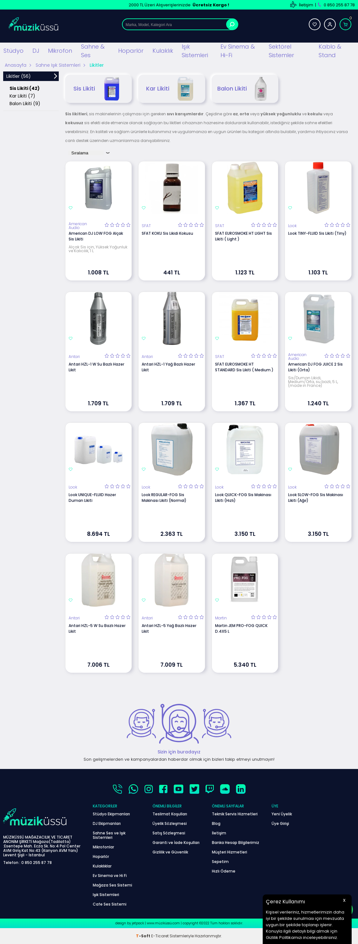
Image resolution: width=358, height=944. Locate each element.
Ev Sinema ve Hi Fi (110, 875)
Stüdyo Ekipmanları (111, 814)
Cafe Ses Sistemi (109, 904)
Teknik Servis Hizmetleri (235, 814)
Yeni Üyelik (282, 814)
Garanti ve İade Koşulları (175, 842)
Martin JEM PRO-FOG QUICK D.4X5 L (241, 628)
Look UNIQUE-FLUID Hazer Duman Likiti (92, 497)
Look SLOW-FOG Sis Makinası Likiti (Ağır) (315, 497)
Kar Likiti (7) (22, 96)
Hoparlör (131, 51)
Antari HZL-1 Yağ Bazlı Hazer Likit (168, 367)
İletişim (306, 5)
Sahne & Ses (93, 51)
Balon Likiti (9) (25, 103)
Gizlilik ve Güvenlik (170, 852)
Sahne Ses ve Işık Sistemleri (109, 835)
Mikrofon (60, 51)
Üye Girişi (280, 823)
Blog (216, 823)
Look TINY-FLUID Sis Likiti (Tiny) (317, 233)
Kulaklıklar (102, 866)
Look (292, 226)
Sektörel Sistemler (281, 51)
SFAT (146, 226)
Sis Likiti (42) (25, 88)
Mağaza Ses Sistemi (112, 885)
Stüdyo (13, 51)
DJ (35, 51)
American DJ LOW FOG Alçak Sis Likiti (96, 236)
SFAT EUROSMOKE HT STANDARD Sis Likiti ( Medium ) (244, 367)
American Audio (78, 226)
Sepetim (220, 861)
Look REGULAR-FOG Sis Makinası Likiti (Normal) (164, 497)
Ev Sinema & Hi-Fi (237, 51)
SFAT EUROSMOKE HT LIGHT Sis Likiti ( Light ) (243, 236)
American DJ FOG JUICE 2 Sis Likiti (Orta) (315, 367)
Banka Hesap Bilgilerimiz (235, 842)
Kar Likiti (171, 89)
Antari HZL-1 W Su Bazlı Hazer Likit (96, 367)
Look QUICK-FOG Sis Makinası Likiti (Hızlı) (243, 497)
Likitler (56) (18, 76)
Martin (221, 618)
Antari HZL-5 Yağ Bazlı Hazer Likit (169, 628)
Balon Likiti (245, 89)
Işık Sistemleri (195, 51)
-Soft (143, 936)
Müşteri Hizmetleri (229, 852)
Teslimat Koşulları (169, 814)
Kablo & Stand (330, 51)
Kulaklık (162, 51)
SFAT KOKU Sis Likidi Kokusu (167, 233)
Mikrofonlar (103, 847)
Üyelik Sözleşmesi (169, 823)
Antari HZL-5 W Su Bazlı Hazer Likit (97, 628)
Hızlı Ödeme (223, 871)
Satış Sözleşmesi (168, 833)
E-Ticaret (160, 936)
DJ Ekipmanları (107, 823)
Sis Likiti (98, 89)
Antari (74, 357)
